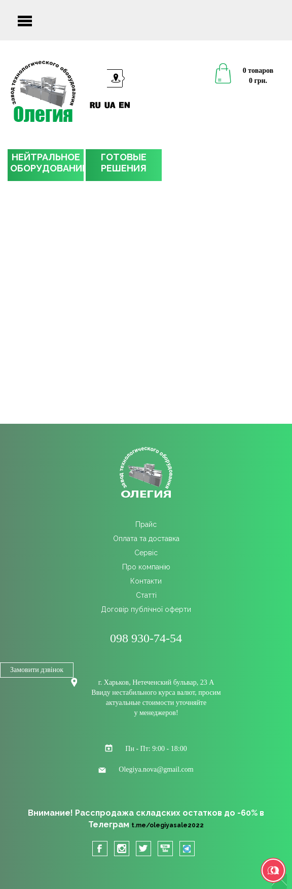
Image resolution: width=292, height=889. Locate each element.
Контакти (146, 581)
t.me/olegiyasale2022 (167, 825)
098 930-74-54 (146, 638)
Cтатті (146, 595)
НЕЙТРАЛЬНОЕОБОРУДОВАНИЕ (47, 162)
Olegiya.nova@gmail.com (156, 769)
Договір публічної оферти (146, 609)
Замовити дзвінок (36, 670)
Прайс (146, 524)
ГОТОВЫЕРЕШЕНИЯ (124, 162)
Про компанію (146, 567)
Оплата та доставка (146, 539)
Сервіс (146, 553)
